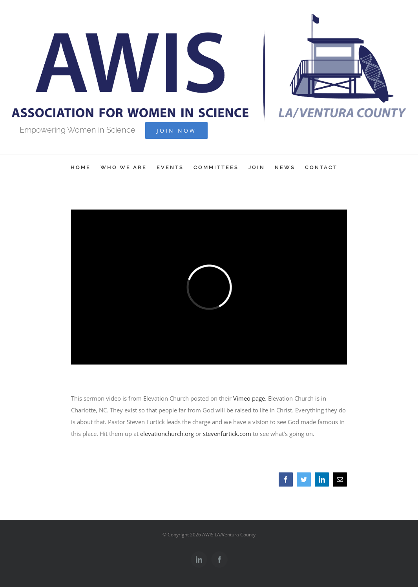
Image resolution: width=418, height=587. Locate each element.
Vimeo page (249, 398)
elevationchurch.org (167, 434)
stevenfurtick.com (227, 434)
